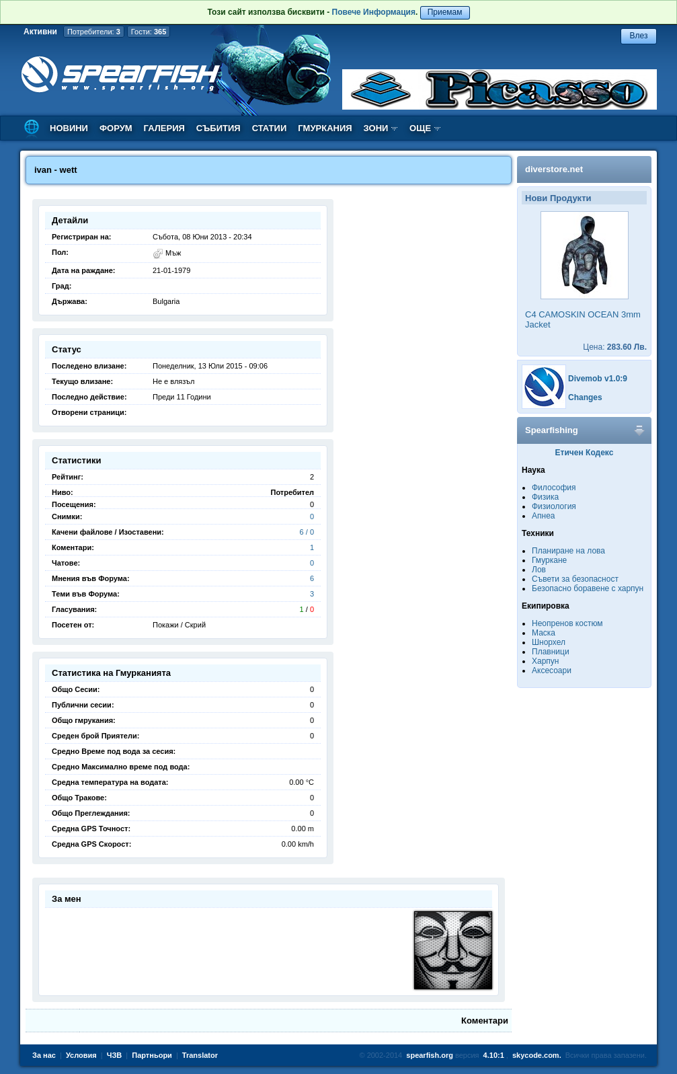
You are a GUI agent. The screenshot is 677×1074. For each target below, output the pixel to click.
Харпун (545, 661)
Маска (543, 633)
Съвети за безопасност (575, 579)
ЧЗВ (114, 1055)
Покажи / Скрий (179, 625)
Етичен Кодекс (584, 452)
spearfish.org (429, 1055)
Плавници (550, 651)
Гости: (149, 32)
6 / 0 (307, 532)
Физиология (554, 506)
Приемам (445, 12)
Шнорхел (548, 642)
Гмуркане (549, 560)
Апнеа (543, 516)
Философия (554, 487)
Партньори (152, 1055)
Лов (539, 569)
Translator (200, 1055)
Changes (585, 397)
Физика (545, 497)
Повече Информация (373, 12)
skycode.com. (536, 1055)
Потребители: (93, 32)
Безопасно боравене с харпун (587, 588)
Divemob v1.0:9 (597, 378)
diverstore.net (554, 169)
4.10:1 (493, 1055)
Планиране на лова (568, 550)
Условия (81, 1055)
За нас (44, 1055)
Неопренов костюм (567, 623)
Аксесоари (551, 670)
